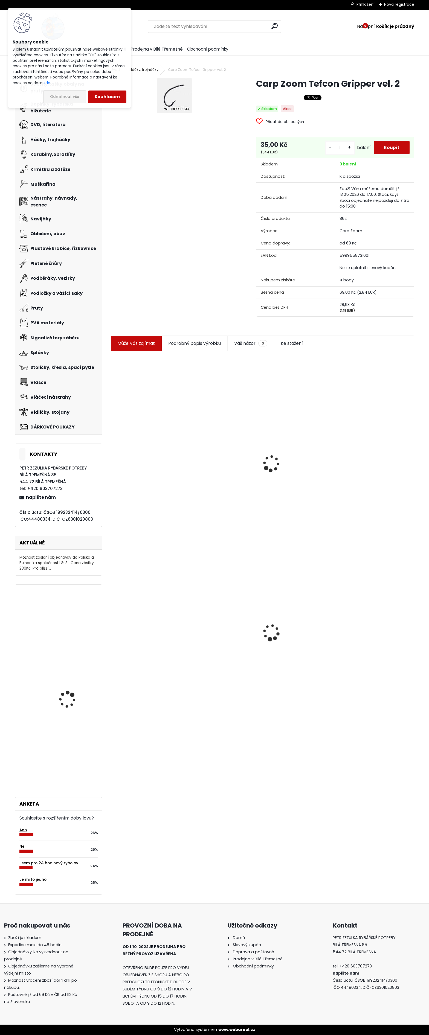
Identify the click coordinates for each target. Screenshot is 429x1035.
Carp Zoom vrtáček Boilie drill (75, 683)
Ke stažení (292, 347)
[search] (274, 26)
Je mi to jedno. (33, 879)
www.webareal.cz (236, 1029)
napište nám (41, 497)
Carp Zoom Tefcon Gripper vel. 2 (147, 623)
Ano (23, 830)
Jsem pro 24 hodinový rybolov (48, 863)
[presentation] (113, 454)
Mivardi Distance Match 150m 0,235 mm (74, 612)
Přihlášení (365, 4)
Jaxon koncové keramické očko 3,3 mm (142, 436)
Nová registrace (399, 4)
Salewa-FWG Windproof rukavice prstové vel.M (74, 751)
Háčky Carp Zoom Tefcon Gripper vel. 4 (372, 446)
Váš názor (250, 347)
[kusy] (339, 149)
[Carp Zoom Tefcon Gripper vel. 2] (174, 95)
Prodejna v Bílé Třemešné (157, 49)
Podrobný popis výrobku (194, 347)
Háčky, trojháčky (143, 69)
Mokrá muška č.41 (210, 635)
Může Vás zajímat (136, 347)
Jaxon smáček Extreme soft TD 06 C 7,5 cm (298, 447)
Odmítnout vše (64, 96)
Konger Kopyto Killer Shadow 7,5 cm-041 (299, 629)
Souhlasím (107, 97)
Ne (21, 846)
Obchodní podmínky (207, 49)
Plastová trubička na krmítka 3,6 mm (222, 438)
